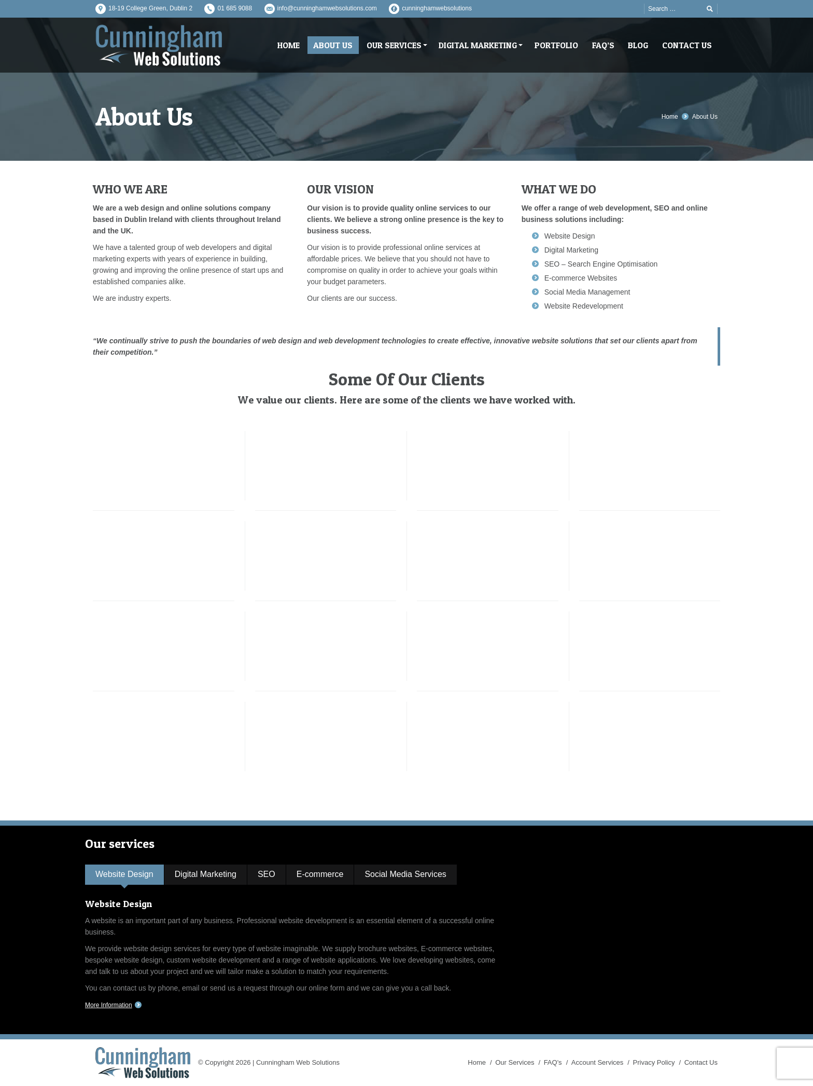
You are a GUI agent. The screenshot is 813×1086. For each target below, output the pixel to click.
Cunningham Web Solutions (298, 1062)
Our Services (514, 1062)
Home (670, 116)
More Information (108, 1005)
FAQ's (553, 1062)
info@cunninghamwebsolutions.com (327, 8)
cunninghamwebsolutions (437, 8)
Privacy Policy (654, 1062)
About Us (705, 116)
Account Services (597, 1062)
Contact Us (701, 1062)
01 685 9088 (234, 8)
